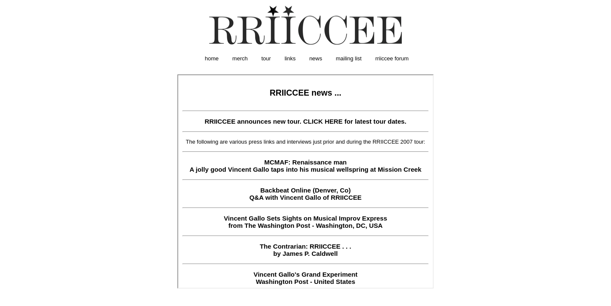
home (212, 58)
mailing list (349, 58)
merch (240, 58)
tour (266, 58)
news (315, 58)
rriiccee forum (392, 58)
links (290, 58)
